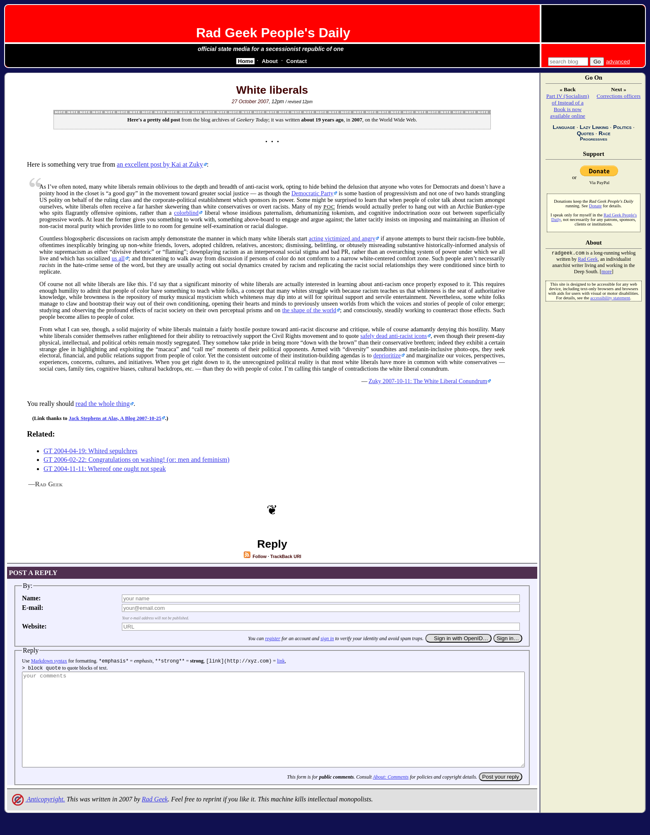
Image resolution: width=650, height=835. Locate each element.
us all (118, 258)
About (270, 61)
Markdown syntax (49, 661)
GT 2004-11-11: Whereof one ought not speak (105, 468)
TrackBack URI (285, 556)
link (281, 661)
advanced (618, 61)
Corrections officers (618, 96)
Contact (296, 61)
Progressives (593, 138)
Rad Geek (155, 816)
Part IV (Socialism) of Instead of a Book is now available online (567, 106)
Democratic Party (312, 193)
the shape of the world (309, 310)
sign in (327, 638)
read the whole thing (102, 403)
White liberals (272, 90)
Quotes (585, 133)
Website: (34, 626)
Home (245, 61)
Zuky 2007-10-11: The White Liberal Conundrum (428, 381)
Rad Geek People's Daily (273, 32)
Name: (31, 598)
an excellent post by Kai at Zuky (160, 164)
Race (605, 133)
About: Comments (390, 795)
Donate (595, 206)
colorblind (186, 212)
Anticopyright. (37, 816)
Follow (255, 556)
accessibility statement (610, 298)
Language (564, 127)
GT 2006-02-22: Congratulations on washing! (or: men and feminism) (137, 459)
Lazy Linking (594, 127)
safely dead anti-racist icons (393, 336)
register (272, 638)
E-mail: (33, 607)
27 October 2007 (250, 101)
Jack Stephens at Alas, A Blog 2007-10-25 (115, 418)
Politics (622, 127)
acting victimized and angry (342, 238)
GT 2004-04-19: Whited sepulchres (90, 450)
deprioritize (386, 355)
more (606, 272)
